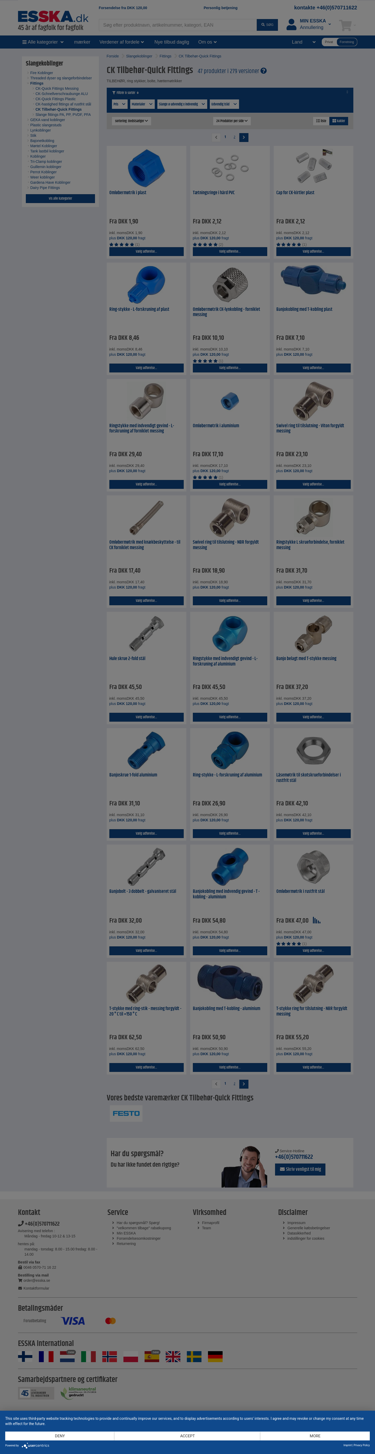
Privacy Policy (362, 1445)
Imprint (347, 1445)
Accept (187, 1436)
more (315, 1436)
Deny (60, 1436)
